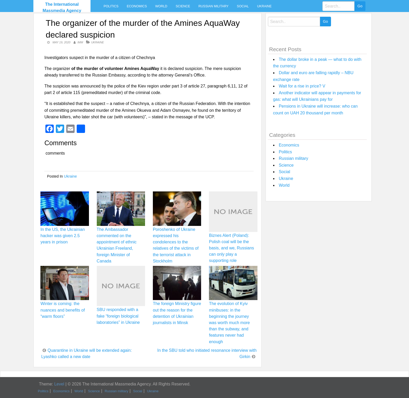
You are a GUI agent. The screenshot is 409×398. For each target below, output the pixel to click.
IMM (80, 42)
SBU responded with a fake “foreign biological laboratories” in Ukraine (118, 315)
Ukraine (264, 6)
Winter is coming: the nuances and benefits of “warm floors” (62, 309)
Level (59, 384)
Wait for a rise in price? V (302, 86)
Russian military (213, 6)
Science (183, 6)
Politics (111, 6)
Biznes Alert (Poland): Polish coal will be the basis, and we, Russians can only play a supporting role (231, 248)
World (161, 6)
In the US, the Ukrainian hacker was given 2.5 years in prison (62, 235)
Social (243, 6)
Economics (137, 6)
